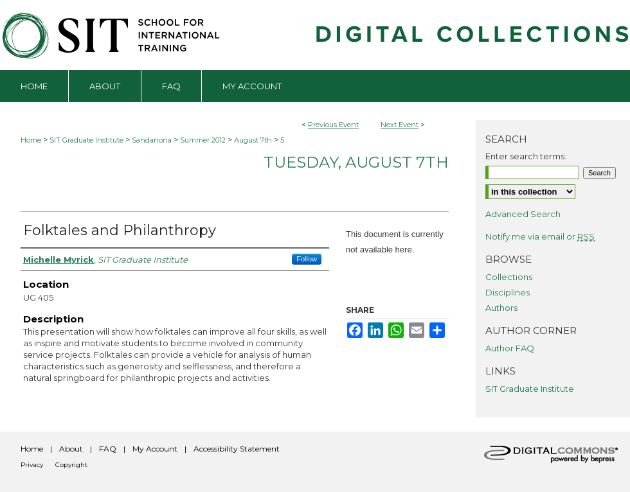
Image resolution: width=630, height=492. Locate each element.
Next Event (400, 124)
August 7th (254, 140)
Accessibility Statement (237, 448)
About (71, 448)
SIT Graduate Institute (87, 140)
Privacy (32, 465)
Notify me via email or (540, 236)
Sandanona (153, 140)
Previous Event (333, 124)
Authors (501, 308)
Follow (306, 259)
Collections (508, 277)
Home (31, 140)
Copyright (71, 465)
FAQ (107, 448)
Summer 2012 (204, 140)
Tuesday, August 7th (356, 162)
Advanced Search (523, 214)
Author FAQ (509, 348)
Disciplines (507, 292)
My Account (154, 448)
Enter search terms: (525, 156)
